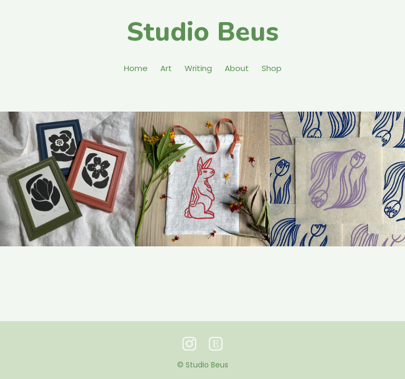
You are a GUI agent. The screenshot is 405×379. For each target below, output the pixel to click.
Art (166, 68)
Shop (272, 68)
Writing (198, 68)
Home (136, 68)
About (237, 68)
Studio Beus (202, 32)
